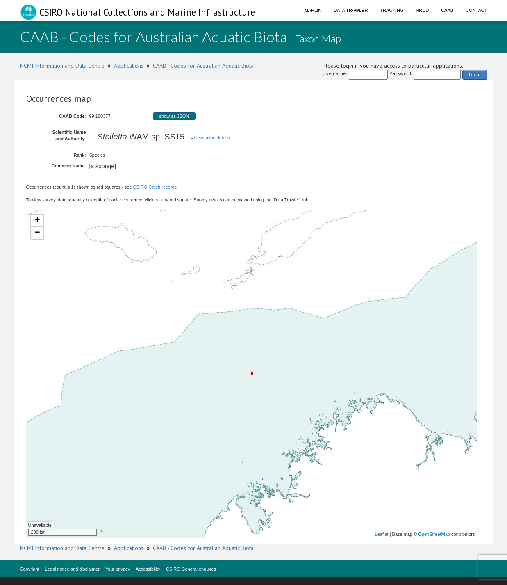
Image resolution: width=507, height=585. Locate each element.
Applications (128, 65)
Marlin (313, 10)
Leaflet (382, 534)
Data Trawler (351, 10)
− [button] (37, 233)
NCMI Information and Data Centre (62, 65)
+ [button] (37, 221)
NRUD (422, 10)
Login (475, 74)
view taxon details (212, 137)
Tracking (392, 10)
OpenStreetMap (434, 534)
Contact (476, 10)
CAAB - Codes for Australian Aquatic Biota (203, 65)
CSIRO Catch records (155, 187)
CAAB (447, 10)
